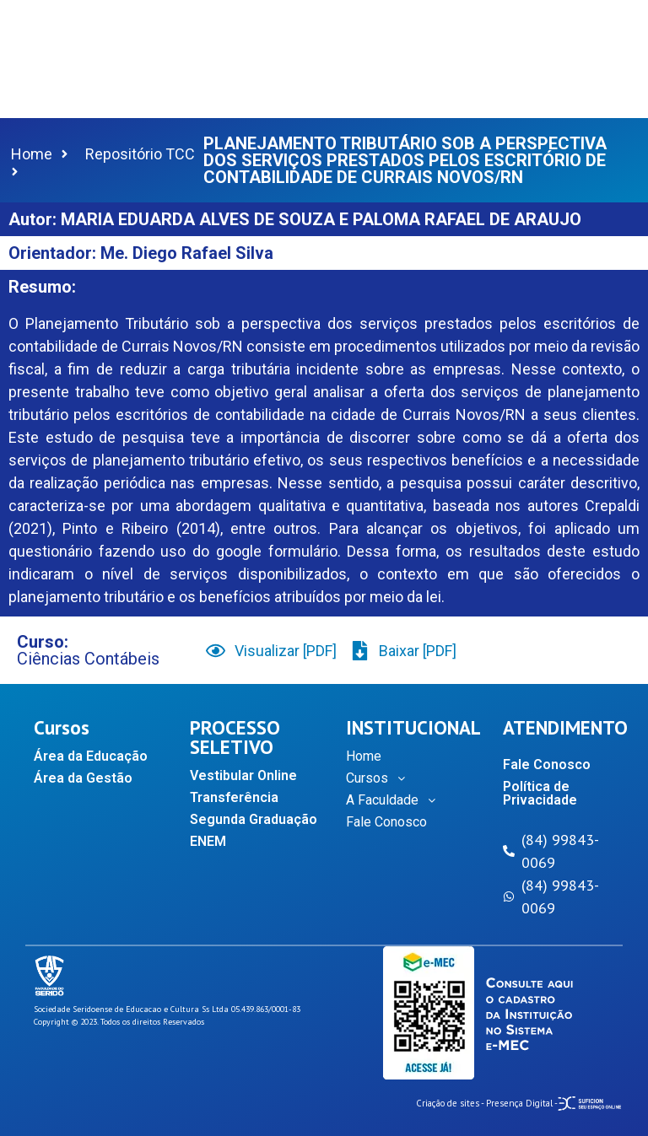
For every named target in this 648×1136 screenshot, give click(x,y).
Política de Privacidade (540, 793)
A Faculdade (395, 800)
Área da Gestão (83, 778)
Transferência (234, 797)
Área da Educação (91, 756)
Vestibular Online (243, 775)
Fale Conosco (386, 822)
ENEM (208, 841)
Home (363, 756)
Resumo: (42, 287)
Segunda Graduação (253, 819)
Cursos (380, 778)
